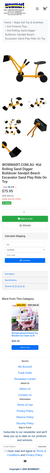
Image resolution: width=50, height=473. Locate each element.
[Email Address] (19, 446)
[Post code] (25, 255)
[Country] (25, 249)
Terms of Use (25, 404)
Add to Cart (24, 218)
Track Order (25, 372)
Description (9, 274)
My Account (25, 366)
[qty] (25, 244)
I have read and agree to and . (25, 452)
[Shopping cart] (44, 9)
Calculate (25, 260)
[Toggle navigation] (37, 9)
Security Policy (25, 423)
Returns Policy (25, 417)
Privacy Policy (25, 410)
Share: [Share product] (9, 187)
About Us (24, 388)
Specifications (11, 280)
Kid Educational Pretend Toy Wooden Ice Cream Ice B (25, 334)
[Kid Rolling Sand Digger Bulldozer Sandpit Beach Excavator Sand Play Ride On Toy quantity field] (25, 212)
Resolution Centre (25, 379)
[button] (25, 225)
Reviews (15, 286)
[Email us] (25, 461)
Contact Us (25, 394)
